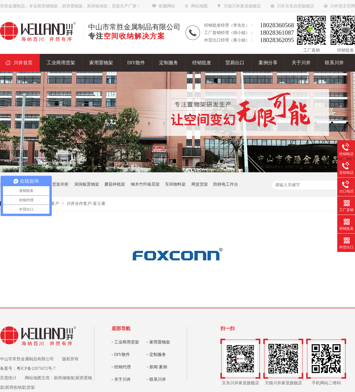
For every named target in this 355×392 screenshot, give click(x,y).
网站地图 (199, 6)
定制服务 (157, 354)
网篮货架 (199, 184)
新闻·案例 (158, 367)
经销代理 (122, 367)
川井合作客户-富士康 (86, 203)
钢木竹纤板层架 (145, 184)
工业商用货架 (126, 342)
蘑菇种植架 (114, 184)
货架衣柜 (60, 184)
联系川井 (157, 379)
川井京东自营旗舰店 (295, 6)
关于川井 (122, 379)
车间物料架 (175, 184)
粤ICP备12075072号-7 (36, 368)
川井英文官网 (342, 6)
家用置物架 (159, 342)
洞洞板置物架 (86, 184)
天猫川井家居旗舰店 (242, 6)
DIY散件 (122, 354)
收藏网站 (167, 6)
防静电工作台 (225, 184)
